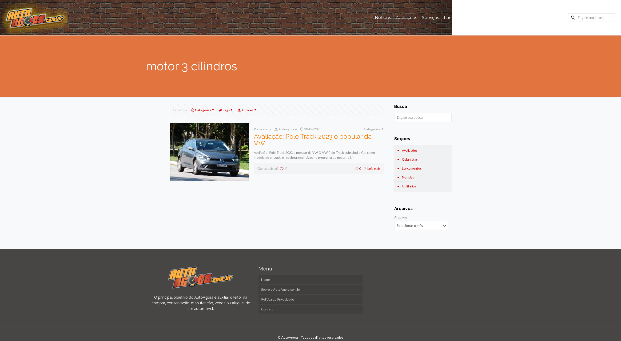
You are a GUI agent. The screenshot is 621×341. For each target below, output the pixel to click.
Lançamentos (412, 168)
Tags (226, 110)
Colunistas (410, 159)
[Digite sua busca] (591, 17)
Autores (247, 110)
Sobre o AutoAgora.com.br (280, 289)
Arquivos (400, 217)
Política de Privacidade (277, 299)
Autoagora (286, 129)
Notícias (408, 177)
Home (265, 280)
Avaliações (410, 150)
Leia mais (374, 168)
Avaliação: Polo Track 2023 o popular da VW (313, 140)
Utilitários (409, 186)
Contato (267, 309)
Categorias (203, 110)
